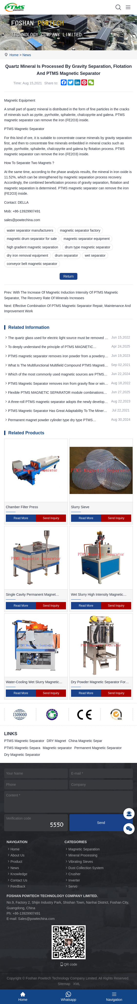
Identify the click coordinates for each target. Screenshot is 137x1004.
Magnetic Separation (82, 849)
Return (68, 276)
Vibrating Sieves (78, 861)
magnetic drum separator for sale (32, 239)
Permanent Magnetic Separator (98, 748)
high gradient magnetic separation (32, 247)
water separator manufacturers (30, 230)
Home (13, 55)
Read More (21, 518)
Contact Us (17, 880)
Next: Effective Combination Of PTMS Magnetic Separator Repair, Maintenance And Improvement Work (67, 308)
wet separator (95, 255)
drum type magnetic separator (87, 247)
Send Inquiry (51, 518)
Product (14, 861)
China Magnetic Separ (85, 741)
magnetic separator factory (80, 230)
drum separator (66, 255)
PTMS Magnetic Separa (22, 748)
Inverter (72, 880)
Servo (70, 886)
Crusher (72, 874)
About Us (16, 855)
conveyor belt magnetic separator (32, 264)
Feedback (16, 886)
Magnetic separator (57, 748)
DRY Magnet (56, 741)
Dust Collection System (84, 868)
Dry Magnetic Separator (22, 755)
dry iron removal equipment (27, 255)
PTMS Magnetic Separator (24, 741)
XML (76, 984)
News (26, 55)
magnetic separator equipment (87, 239)
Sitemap (64, 984)
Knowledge (17, 874)
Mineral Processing (80, 855)
